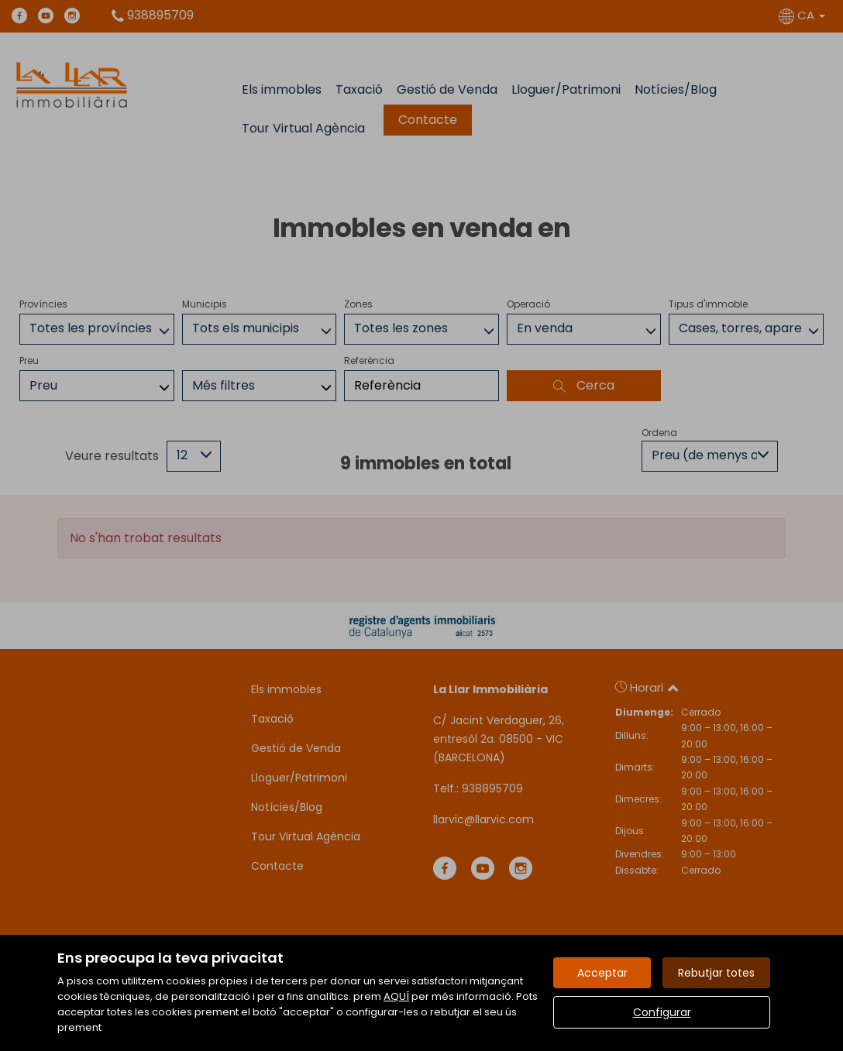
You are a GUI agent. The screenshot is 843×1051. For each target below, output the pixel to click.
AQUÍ (396, 996)
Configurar (662, 1012)
